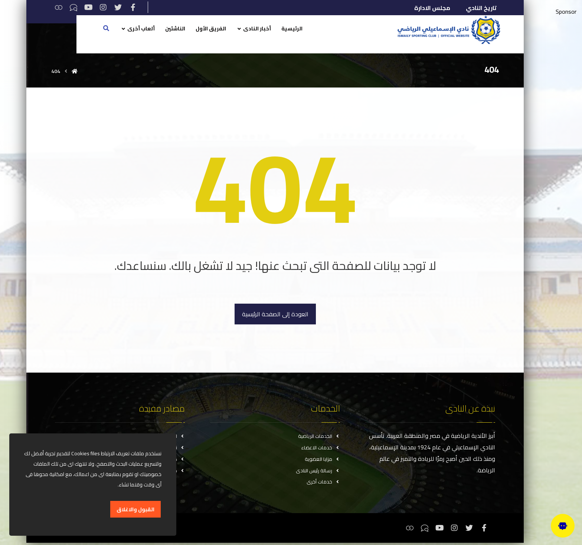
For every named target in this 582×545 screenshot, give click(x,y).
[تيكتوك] (73, 7)
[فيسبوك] (132, 7)
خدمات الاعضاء (320, 448)
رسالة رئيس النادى (318, 472)
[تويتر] (118, 7)
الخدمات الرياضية (319, 436)
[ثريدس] (58, 7)
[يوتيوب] (88, 7)
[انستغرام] (103, 7)
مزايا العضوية (322, 460)
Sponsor (566, 11)
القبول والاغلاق (135, 509)
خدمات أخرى (323, 483)
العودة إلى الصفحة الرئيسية (275, 314)
